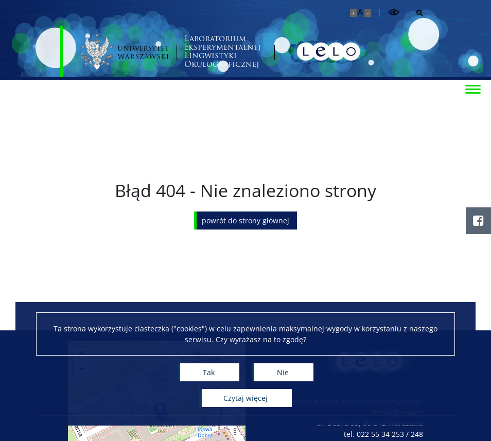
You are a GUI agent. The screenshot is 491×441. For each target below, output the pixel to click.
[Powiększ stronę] (353, 13)
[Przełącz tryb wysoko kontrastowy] (393, 12)
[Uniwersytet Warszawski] (125, 51)
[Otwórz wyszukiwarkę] (416, 13)
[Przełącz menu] (473, 88)
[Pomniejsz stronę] (367, 13)
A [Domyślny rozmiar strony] (360, 12)
